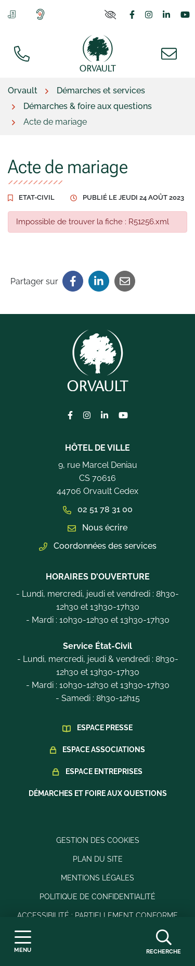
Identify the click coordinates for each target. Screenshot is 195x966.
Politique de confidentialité (97, 896)
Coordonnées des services (98, 546)
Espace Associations (103, 749)
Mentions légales (97, 878)
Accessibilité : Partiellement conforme (97, 915)
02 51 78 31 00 (98, 509)
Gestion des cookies (97, 840)
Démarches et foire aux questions (98, 793)
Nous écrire (97, 528)
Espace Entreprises (104, 771)
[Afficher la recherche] (163, 941)
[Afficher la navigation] (22, 941)
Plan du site (98, 859)
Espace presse (105, 727)
